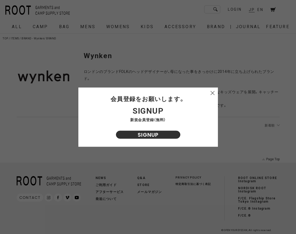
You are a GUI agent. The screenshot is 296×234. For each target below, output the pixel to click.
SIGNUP (148, 134)
